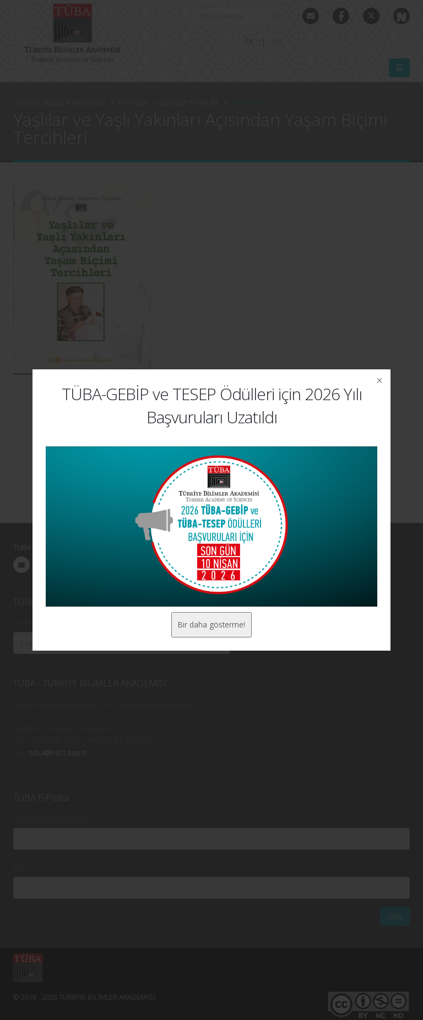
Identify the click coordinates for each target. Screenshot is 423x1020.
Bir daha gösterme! (211, 624)
